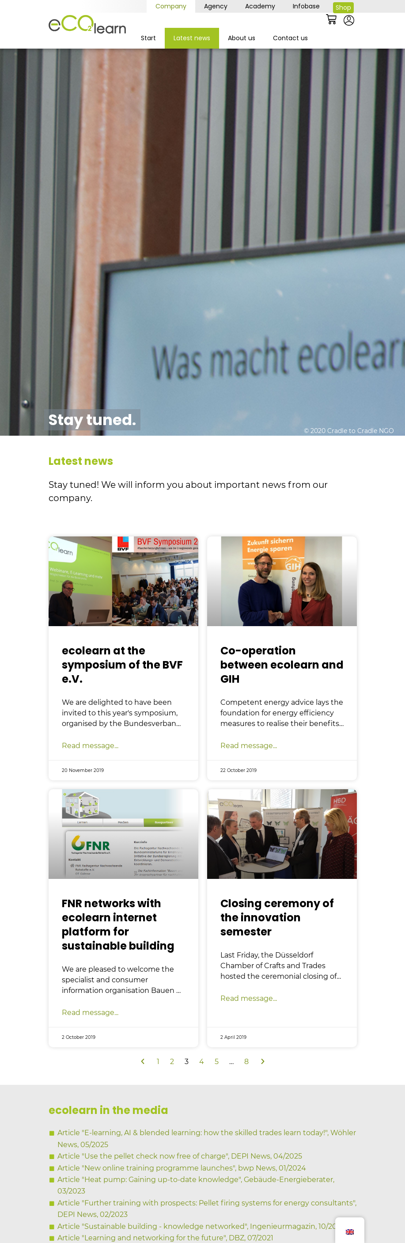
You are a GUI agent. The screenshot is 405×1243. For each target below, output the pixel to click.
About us (241, 38)
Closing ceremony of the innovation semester (277, 940)
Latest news (192, 38)
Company (170, 6)
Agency (215, 6)
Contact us (290, 38)
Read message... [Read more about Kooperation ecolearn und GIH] (248, 768)
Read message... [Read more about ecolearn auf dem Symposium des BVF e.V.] (90, 768)
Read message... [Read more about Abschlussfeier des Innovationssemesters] (248, 1021)
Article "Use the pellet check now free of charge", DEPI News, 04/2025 (179, 1179)
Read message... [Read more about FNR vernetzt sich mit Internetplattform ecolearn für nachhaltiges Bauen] (90, 1035)
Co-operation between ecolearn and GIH (282, 687)
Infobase (306, 6)
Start (148, 38)
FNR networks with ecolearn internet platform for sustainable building (118, 947)
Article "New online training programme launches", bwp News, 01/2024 (181, 1190)
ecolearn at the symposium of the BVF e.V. (122, 687)
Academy (260, 6)
